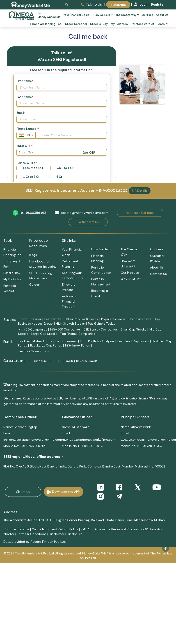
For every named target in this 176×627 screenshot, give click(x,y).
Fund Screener (66, 341)
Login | (142, 4)
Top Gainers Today (101, 324)
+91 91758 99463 (149, 446)
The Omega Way (127, 15)
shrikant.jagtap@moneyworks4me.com (32, 440)
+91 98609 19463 (90, 446)
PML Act (87, 529)
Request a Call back (140, 213)
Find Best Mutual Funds (35, 341)
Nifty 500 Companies (65, 329)
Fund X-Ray (11, 273)
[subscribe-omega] (34, 15)
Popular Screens (113, 319)
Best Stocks (53, 319)
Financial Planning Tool (46, 24)
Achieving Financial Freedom (69, 301)
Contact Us (158, 274)
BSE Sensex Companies (101, 329)
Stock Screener (76, 24)
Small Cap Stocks (133, 329)
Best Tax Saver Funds (33, 351)
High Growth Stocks (70, 324)
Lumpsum (40, 361)
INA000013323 (113, 190)
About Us (162, 15)
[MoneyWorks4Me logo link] (30, 4)
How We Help (103, 15)
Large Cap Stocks (44, 334)
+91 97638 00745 (32, 446)
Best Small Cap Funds (133, 341)
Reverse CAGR (86, 361)
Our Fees (147, 15)
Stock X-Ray (99, 24)
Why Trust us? (131, 279)
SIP (20, 361)
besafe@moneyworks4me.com (85, 213)
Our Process (130, 273)
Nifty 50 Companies (32, 329)
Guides (34, 285)
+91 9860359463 (32, 212)
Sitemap (23, 491)
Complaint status (16, 529)
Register (158, 4)
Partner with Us (88, 222)
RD (52, 361)
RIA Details (139, 191)
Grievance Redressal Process (117, 529)
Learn (162, 24)
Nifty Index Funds (77, 345)
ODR (144, 529)
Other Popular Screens (81, 319)
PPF (59, 361)
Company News (139, 319)
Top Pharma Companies (77, 334)
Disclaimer (56, 534)
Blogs (33, 255)
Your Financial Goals (77, 15)
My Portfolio (119, 24)
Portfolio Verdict (142, 24)
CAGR (69, 361)
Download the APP (66, 492)
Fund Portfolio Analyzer (97, 341)
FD (27, 361)
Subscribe (118, 4)
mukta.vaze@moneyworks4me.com (89, 440)
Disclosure (74, 534)
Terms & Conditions (31, 534)
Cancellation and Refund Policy (55, 529)
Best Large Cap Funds (46, 345)
